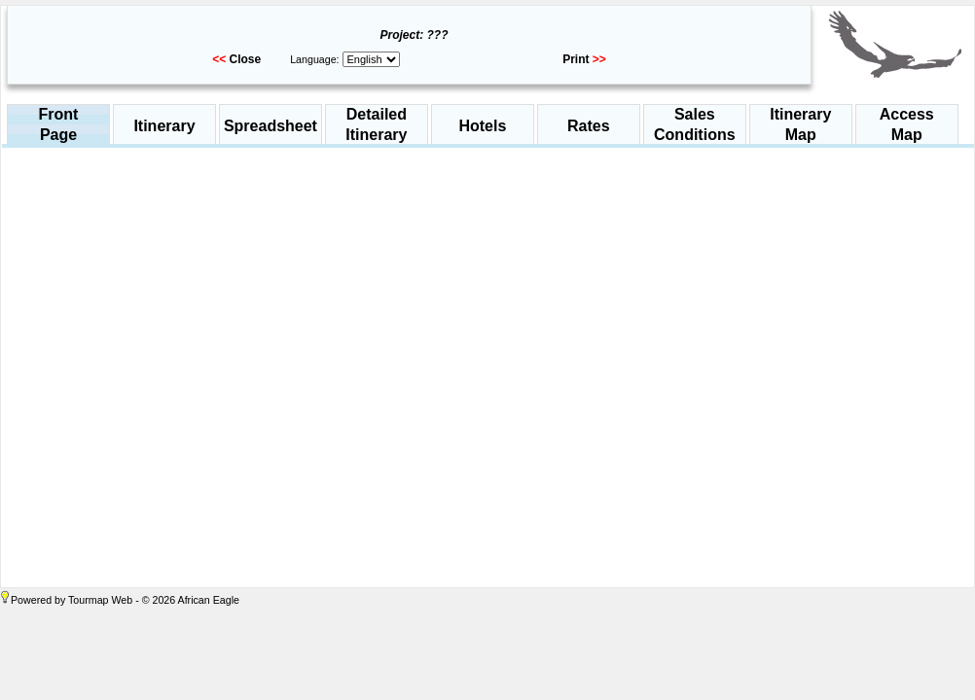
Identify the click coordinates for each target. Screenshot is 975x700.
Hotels (482, 126)
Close (245, 59)
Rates (588, 126)
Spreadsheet (270, 126)
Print (575, 59)
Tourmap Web (100, 600)
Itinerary (164, 126)
